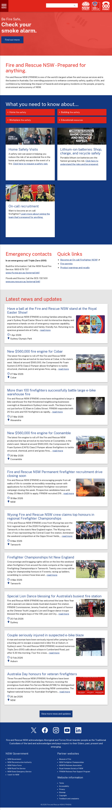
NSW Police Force (14, 765)
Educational (73, 120)
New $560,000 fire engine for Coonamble (39, 433)
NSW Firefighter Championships (71, 762)
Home (19, 112)
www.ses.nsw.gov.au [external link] (23, 281)
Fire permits (66, 263)
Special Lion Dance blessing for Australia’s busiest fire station (54, 596)
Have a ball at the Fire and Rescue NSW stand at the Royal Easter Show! (52, 310)
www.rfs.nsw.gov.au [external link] (22, 272)
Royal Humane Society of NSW (71, 768)
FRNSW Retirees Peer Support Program (74, 772)
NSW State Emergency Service (19, 772)
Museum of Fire (65, 759)
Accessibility (64, 786)
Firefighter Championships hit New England (40, 557)
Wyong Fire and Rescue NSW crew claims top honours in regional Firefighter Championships (50, 516)
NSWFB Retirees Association (70, 765)
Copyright (63, 795)
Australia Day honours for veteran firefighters (42, 674)
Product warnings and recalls (75, 267)
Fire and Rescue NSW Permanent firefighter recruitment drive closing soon (55, 474)
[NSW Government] (86, 5)
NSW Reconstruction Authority (19, 762)
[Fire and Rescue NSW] (96, 6)
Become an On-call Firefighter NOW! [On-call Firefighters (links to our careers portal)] (79, 259)
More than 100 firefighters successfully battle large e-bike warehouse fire (51, 392)
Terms (61, 783)
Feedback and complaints (69, 799)
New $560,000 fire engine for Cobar (35, 351)
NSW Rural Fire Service (16, 768)
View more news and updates (56, 713)
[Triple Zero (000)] (105, 5)
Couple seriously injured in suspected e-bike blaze (45, 635)
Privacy (62, 789)
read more (45, 330)
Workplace (21, 120)
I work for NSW (13, 775)
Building (72, 112)
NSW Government (14, 759)
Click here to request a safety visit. (30, 163)
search (75, 6)
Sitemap (62, 792)
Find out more (12, 40)
